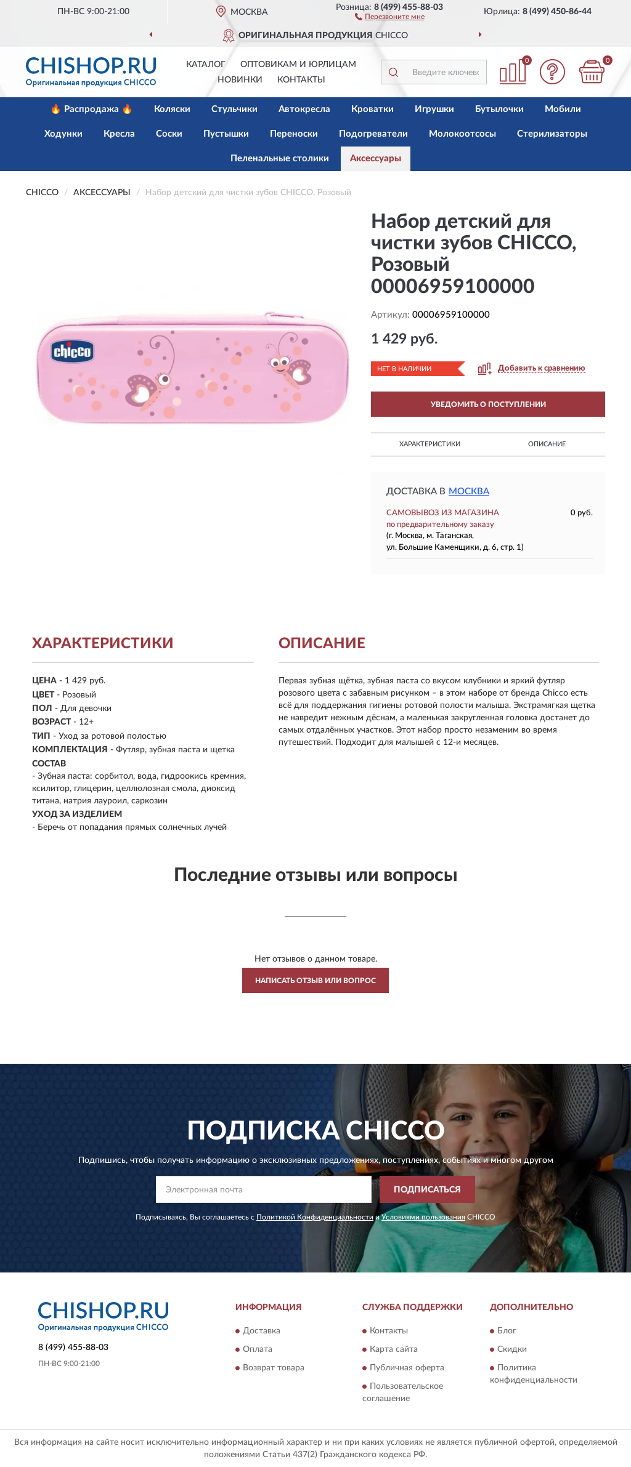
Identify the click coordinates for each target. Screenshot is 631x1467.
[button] (390, 16)
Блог (506, 1331)
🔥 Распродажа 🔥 (91, 109)
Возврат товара (273, 1368)
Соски (169, 134)
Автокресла (304, 109)
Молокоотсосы (462, 134)
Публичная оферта (407, 1368)
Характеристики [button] (429, 444)
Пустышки (226, 134)
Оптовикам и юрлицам (298, 64)
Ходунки (63, 134)
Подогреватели (373, 134)
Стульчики (234, 109)
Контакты (301, 80)
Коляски (172, 109)
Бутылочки (499, 109)
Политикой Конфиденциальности (314, 1217)
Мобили (563, 109)
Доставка (261, 1331)
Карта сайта (394, 1349)
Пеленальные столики (279, 158)
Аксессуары (375, 158)
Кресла (119, 134)
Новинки (240, 80)
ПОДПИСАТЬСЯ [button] (427, 1190)
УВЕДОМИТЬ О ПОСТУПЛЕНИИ (488, 404)
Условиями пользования (423, 1217)
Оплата (257, 1349)
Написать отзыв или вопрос (315, 980)
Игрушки (434, 109)
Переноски (294, 134)
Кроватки (372, 109)
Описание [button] (547, 444)
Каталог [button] (206, 64)
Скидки (512, 1349)
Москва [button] (469, 491)
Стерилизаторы (552, 134)
